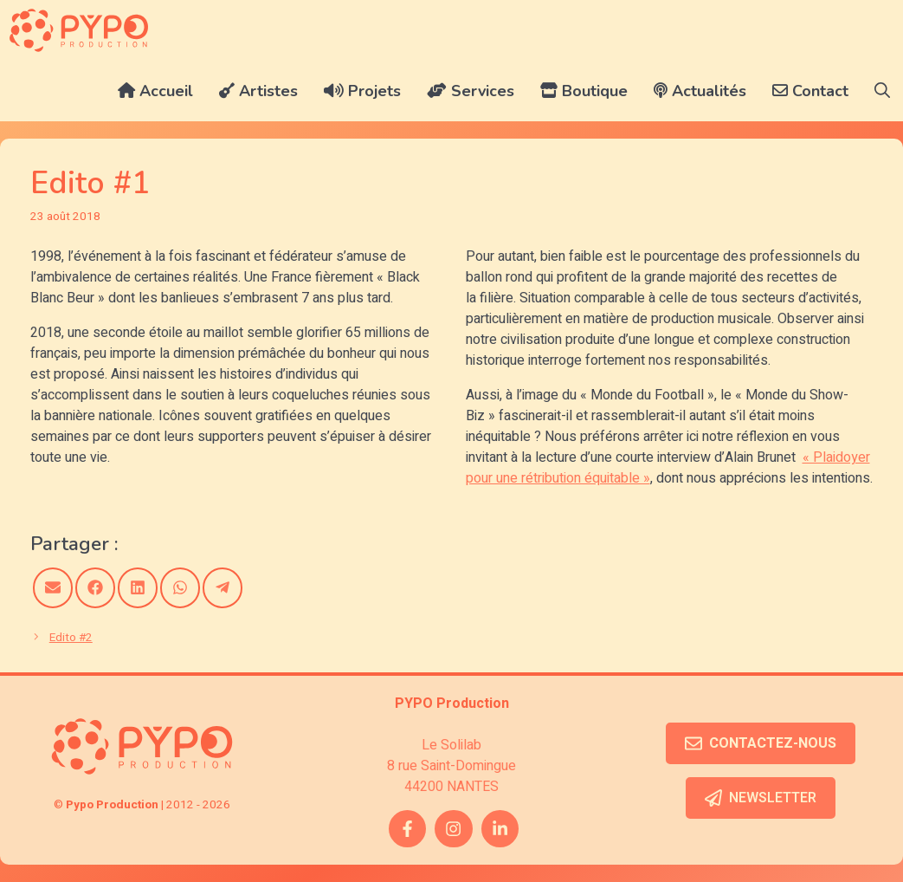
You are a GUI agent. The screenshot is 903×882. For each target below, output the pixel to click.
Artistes (258, 91)
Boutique (584, 91)
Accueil (155, 91)
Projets (362, 91)
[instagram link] (453, 828)
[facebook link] (407, 828)
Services (470, 91)
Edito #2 (71, 637)
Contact (810, 91)
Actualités (700, 91)
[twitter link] (500, 828)
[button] (882, 91)
